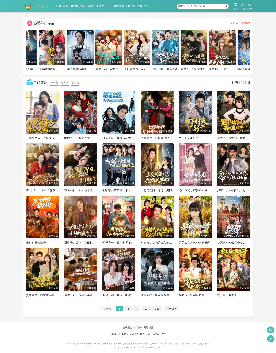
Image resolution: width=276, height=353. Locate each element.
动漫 (91, 6)
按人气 (64, 82)
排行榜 (130, 6)
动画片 (100, 6)
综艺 (83, 6)
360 (148, 333)
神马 (163, 333)
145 (157, 308)
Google (134, 333)
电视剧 (74, 6)
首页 (58, 6)
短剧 (109, 6)
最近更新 (119, 6)
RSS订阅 (115, 333)
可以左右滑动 (240, 22)
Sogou (155, 333)
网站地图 (148, 327)
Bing (142, 333)
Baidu (125, 333)
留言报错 (142, 6)
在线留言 (127, 327)
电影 (66, 6)
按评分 (75, 82)
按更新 (54, 82)
